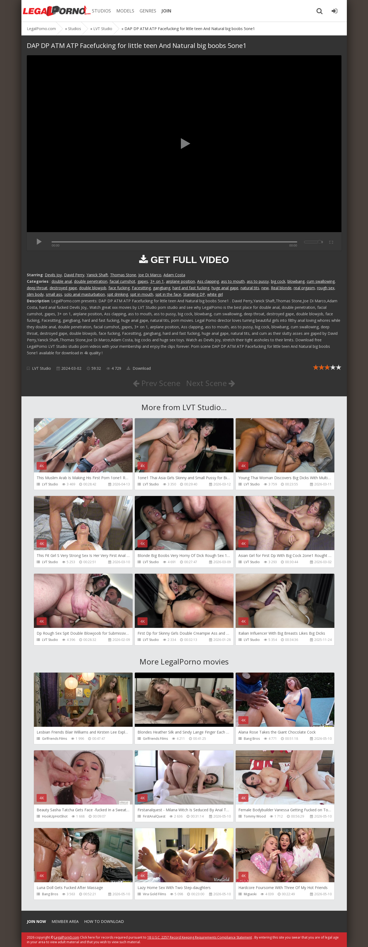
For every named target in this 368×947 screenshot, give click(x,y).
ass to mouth (233, 281)
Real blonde (281, 287)
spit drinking (117, 294)
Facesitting (141, 287)
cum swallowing (321, 281)
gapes (142, 281)
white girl (215, 294)
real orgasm (304, 287)
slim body (35, 294)
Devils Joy (53, 274)
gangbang (161, 287)
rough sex (325, 287)
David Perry (74, 274)
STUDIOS (101, 11)
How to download (104, 921)
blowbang (296, 281)
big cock (278, 281)
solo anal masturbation (84, 294)
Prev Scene (156, 383)
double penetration (90, 281)
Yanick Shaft (97, 274)
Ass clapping (208, 281)
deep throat (37, 287)
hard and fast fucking (190, 287)
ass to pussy (258, 281)
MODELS (125, 11)
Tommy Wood (255, 816)
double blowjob (92, 287)
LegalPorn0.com (66, 937)
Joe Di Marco (149, 274)
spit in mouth (141, 294)
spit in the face (168, 294)
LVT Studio (41, 368)
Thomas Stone (123, 274)
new (265, 287)
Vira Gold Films (154, 894)
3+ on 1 (157, 281)
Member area (65, 921)
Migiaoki (250, 894)
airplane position (180, 281)
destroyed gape (63, 287)
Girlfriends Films (54, 738)
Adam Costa (174, 274)
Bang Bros (252, 738)
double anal (62, 281)
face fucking (119, 287)
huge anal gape (225, 287)
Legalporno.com (57, 11)
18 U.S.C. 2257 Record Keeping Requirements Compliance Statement (199, 937)
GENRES (148, 11)
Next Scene (210, 383)
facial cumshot (122, 281)
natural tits (250, 287)
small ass (54, 294)
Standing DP (194, 294)
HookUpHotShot (55, 816)
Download (139, 368)
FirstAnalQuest (154, 816)
